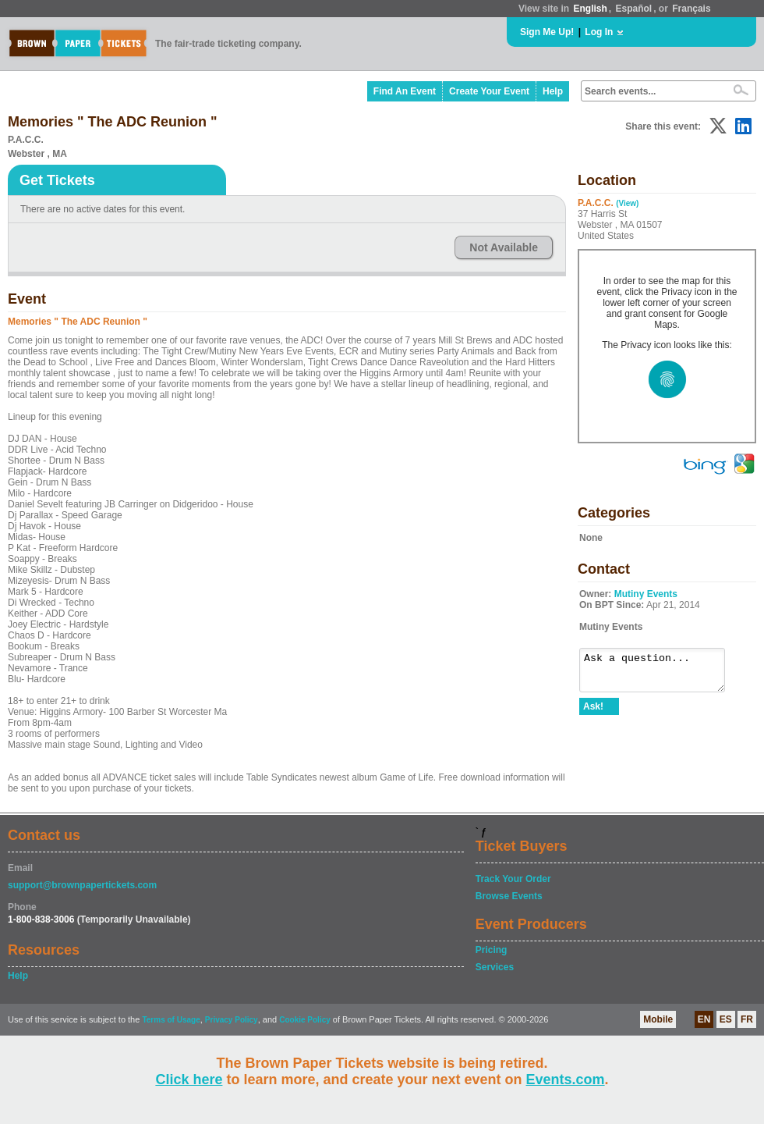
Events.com (565, 1079)
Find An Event (404, 91)
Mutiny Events (645, 594)
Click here (188, 1079)
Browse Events (509, 896)
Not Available (503, 247)
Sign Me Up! (547, 32)
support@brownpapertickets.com (82, 885)
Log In (599, 32)
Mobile (658, 1019)
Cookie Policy (305, 1020)
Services (495, 967)
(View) (627, 203)
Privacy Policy (231, 1020)
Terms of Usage (171, 1020)
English (590, 8)
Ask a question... (660, 673)
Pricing (492, 949)
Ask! (593, 713)
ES (726, 1019)
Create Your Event (489, 91)
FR (747, 1019)
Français (691, 8)
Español (634, 8)
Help (553, 91)
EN (704, 1019)
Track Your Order (513, 878)
